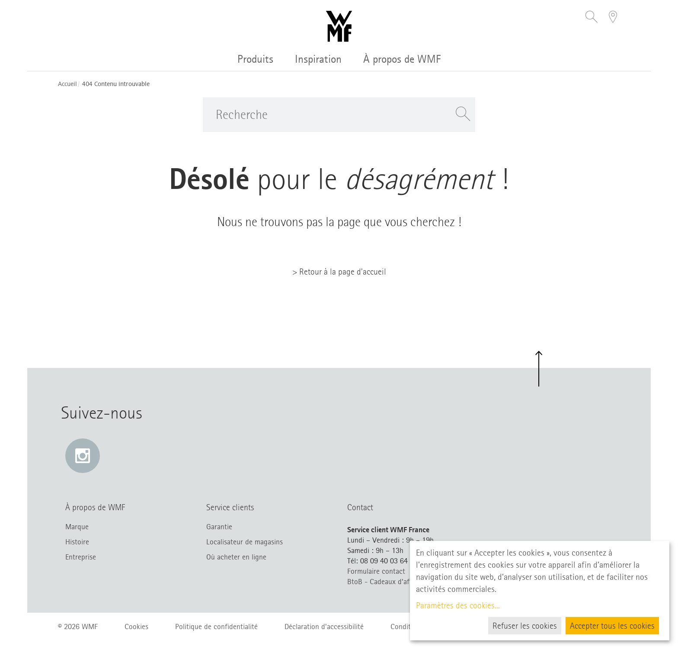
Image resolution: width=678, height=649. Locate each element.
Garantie (219, 526)
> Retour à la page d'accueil (339, 271)
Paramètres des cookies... (458, 605)
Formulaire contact (376, 571)
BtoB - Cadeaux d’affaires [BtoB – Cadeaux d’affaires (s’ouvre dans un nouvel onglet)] (386, 581)
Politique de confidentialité (216, 626)
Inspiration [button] (318, 59)
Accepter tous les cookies (612, 625)
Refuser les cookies (525, 625)
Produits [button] (255, 59)
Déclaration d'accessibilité (324, 626)
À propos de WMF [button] (402, 59)
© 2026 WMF (78, 626)
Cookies (136, 626)
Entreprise (80, 557)
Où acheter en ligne (236, 557)
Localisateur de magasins (244, 541)
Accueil (67, 84)
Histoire (77, 541)
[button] (591, 18)
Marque (77, 526)
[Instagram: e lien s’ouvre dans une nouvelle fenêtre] (82, 455)
